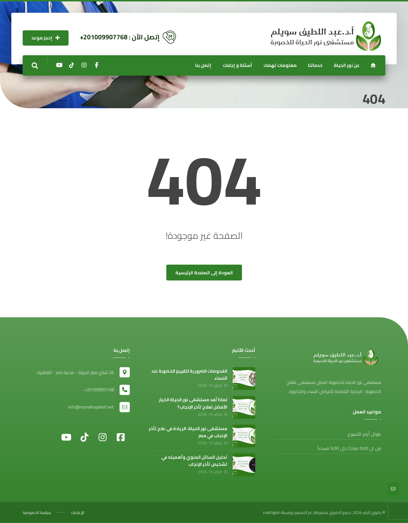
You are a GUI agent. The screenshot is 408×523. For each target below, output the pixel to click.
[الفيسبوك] (96, 65)
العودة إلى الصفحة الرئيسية (204, 272)
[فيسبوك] (121, 437)
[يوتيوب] (59, 65)
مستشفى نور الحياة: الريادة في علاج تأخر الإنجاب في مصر (187, 431)
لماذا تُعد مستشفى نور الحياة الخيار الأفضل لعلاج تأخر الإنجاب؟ (193, 403)
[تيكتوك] (71, 65)
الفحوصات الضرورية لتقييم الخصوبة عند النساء (189, 374)
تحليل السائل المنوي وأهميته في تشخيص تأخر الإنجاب (194, 460)
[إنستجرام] (84, 65)
